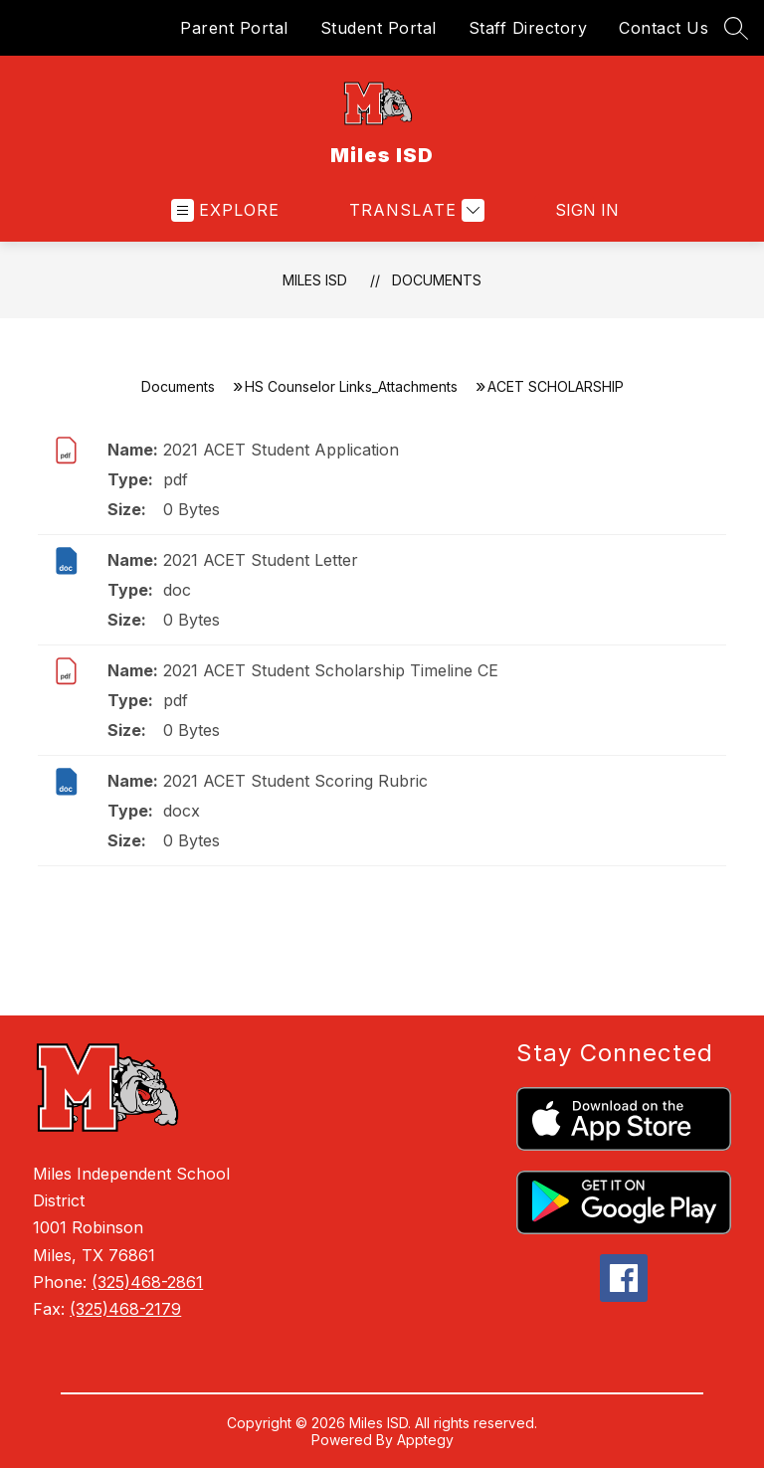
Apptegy (425, 1439)
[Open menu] (225, 210)
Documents (436, 280)
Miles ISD (315, 280)
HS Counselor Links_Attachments (351, 386)
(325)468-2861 (147, 1282)
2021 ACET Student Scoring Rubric (295, 781)
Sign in (574, 210)
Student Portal (378, 28)
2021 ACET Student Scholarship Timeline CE (330, 670)
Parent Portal (234, 28)
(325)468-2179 (125, 1309)
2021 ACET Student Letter (260, 560)
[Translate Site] (414, 210)
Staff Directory (528, 28)
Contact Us (663, 28)
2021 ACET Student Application (281, 449)
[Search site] (736, 28)
